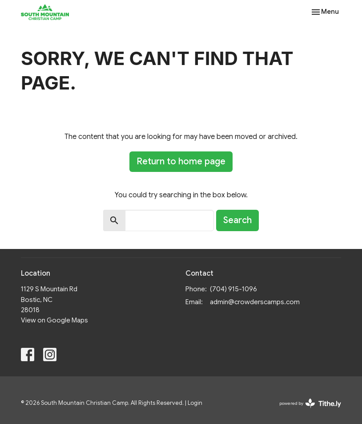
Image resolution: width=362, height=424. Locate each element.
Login (195, 403)
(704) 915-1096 (233, 289)
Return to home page (181, 161)
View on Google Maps (54, 320)
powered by (310, 403)
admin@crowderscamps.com (255, 302)
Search (237, 220)
